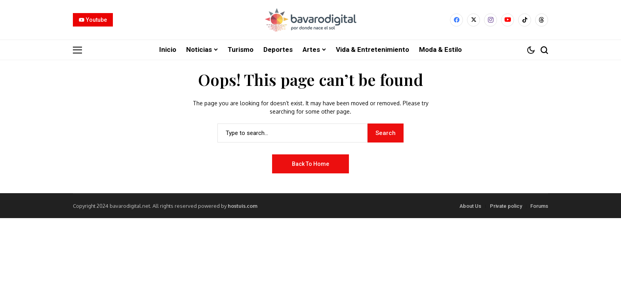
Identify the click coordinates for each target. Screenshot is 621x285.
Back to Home (310, 163)
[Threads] (541, 20)
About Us (470, 206)
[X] (473, 20)
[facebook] (456, 20)
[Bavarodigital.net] (310, 20)
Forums (539, 206)
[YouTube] (507, 20)
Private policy (506, 206)
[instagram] (490, 20)
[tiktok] (524, 20)
